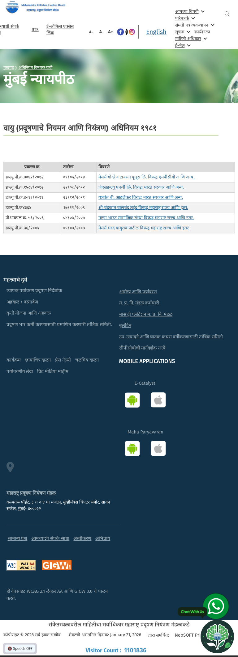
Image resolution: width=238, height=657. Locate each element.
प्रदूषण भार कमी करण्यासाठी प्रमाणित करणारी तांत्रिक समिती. (59, 324)
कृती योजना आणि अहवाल (28, 313)
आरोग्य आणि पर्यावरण (138, 292)
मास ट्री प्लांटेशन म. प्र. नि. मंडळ (146, 314)
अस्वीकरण (82, 538)
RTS (35, 29)
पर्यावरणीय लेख (19, 371)
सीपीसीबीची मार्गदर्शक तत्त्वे (142, 348)
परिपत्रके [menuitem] (184, 18)
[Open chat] (217, 636)
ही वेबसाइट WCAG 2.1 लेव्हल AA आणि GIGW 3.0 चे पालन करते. (57, 594)
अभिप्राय (102, 538)
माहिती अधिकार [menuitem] (190, 38)
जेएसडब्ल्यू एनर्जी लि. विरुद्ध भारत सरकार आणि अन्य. (141, 187)
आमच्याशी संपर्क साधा (50, 538)
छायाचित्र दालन (38, 360)
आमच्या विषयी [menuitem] (189, 11)
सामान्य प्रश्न (18, 538)
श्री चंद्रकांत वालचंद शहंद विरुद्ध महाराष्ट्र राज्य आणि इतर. (143, 207)
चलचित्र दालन (87, 360)
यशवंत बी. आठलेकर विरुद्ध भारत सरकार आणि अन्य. (140, 197)
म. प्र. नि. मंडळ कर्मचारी (139, 303)
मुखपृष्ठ (8, 67)
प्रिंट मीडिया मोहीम (52, 371)
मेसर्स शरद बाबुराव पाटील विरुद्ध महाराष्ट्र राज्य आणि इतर (143, 228)
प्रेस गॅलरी (63, 360)
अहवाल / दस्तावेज (22, 302)
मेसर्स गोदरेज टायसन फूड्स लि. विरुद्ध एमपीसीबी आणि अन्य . (146, 177)
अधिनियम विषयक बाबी (36, 67)
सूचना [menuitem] (182, 32)
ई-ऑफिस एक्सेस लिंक (60, 30)
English (156, 32)
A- (91, 32)
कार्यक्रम (13, 360)
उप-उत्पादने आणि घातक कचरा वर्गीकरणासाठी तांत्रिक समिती (171, 337)
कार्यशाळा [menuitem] (202, 32)
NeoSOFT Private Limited (201, 635)
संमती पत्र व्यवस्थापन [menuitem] (194, 25)
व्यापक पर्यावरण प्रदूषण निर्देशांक (34, 290)
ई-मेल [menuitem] (182, 45)
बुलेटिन (125, 325)
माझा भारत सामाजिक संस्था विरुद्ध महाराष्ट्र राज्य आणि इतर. (146, 217)
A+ (110, 32)
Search (227, 13)
